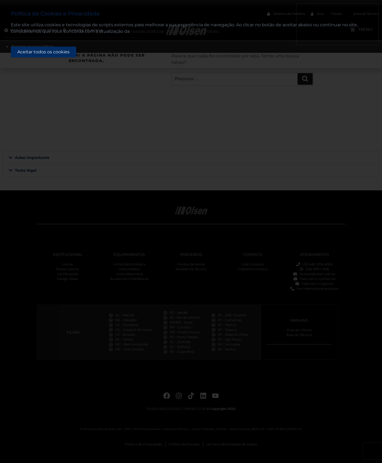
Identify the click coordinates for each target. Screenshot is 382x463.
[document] (191, 231)
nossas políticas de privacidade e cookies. (175, 31)
